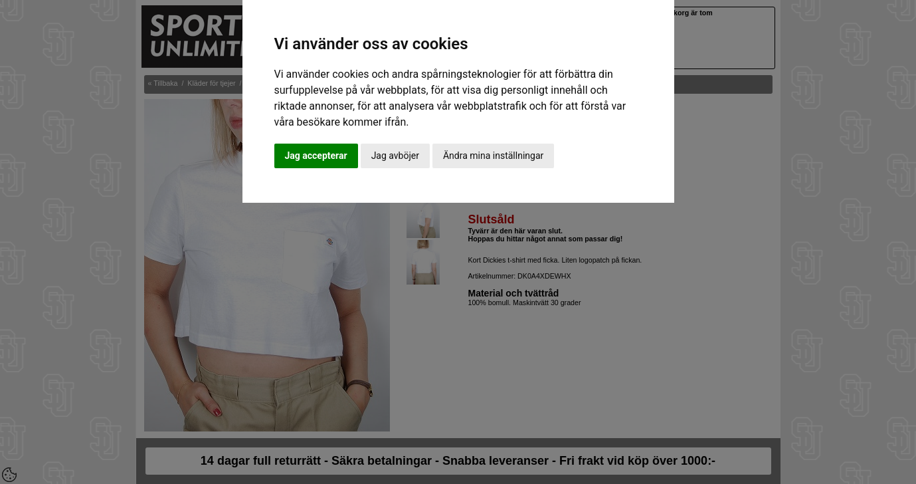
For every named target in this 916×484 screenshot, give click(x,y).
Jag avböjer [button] (395, 155)
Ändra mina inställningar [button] (493, 155)
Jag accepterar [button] (316, 155)
